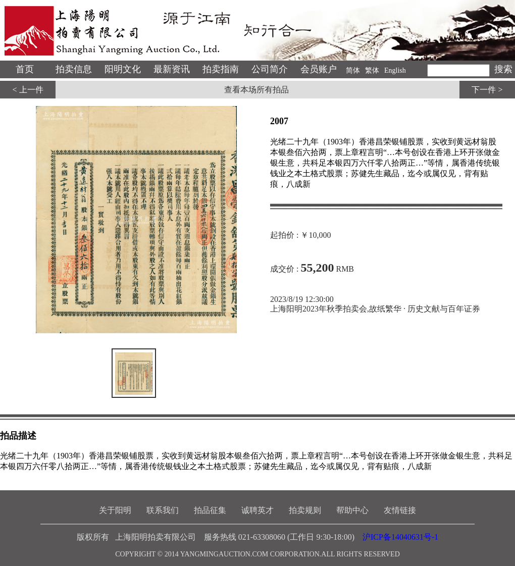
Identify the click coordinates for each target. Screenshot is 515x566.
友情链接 (400, 510)
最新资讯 (171, 69)
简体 (353, 70)
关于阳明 (115, 510)
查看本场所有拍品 (256, 89)
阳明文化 (123, 69)
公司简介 (269, 69)
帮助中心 (352, 510)
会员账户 (318, 69)
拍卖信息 (74, 69)
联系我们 (162, 510)
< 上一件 (27, 89)
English (395, 70)
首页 (25, 69)
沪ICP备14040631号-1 (400, 537)
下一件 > (487, 89)
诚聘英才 (257, 510)
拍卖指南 (220, 69)
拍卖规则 (305, 510)
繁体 (372, 70)
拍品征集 (210, 510)
